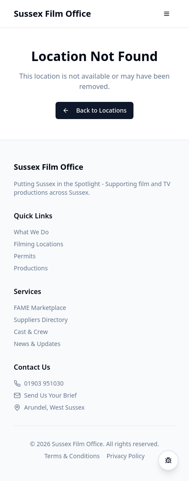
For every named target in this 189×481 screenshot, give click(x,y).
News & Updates (37, 344)
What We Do (31, 232)
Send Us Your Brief (50, 395)
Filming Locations (38, 244)
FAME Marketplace (40, 307)
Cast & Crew (31, 332)
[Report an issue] (168, 460)
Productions (31, 268)
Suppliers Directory (41, 320)
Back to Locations (94, 110)
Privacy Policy (126, 456)
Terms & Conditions (72, 456)
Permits (25, 256)
